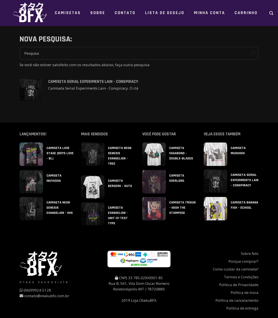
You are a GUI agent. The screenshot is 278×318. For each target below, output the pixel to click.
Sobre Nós (249, 253)
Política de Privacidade (238, 284)
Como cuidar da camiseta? (235, 269)
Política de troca (244, 292)
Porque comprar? (243, 261)
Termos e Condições (241, 276)
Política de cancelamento (236, 300)
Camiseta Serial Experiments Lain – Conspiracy (93, 81)
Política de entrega (242, 308)
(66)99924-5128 (35, 290)
